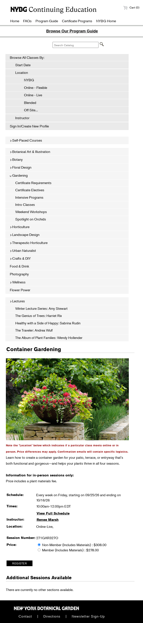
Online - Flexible (33, 87)
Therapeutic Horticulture (29, 242)
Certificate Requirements (33, 183)
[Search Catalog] (76, 45)
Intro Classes (25, 204)
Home (14, 21)
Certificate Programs (77, 21)
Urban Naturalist (23, 250)
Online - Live (31, 95)
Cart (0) (131, 7)
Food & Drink (19, 266)
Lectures (17, 301)
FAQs (27, 21)
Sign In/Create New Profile (29, 126)
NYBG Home (106, 21)
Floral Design (20, 167)
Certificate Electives (29, 190)
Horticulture (19, 227)
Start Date (23, 65)
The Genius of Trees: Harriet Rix (38, 315)
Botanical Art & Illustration (30, 151)
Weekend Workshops (31, 212)
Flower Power (20, 290)
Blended (28, 102)
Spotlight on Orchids (30, 219)
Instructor (22, 118)
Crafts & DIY (20, 258)
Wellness (18, 282)
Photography (19, 274)
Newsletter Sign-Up (88, 616)
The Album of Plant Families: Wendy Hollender (48, 337)
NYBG (27, 80)
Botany (16, 159)
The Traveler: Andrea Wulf (34, 330)
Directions (51, 616)
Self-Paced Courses (26, 140)
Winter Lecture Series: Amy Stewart (41, 308)
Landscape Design (24, 234)
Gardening (19, 175)
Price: (11, 545)
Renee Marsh (48, 520)
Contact (25, 616)
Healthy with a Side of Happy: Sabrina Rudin (47, 323)
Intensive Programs (29, 197)
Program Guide (47, 21)
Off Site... (29, 110)
